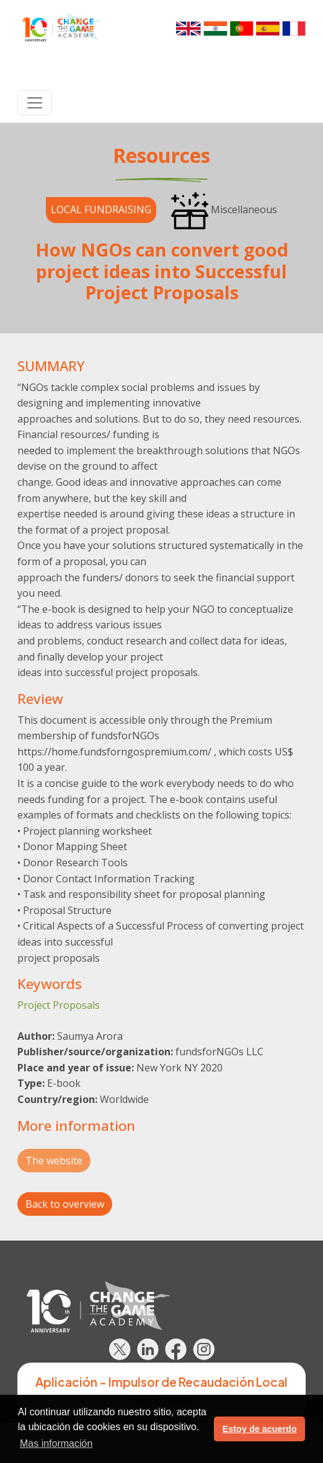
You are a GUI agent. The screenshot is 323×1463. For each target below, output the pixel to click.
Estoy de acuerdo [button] (260, 1429)
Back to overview (64, 1204)
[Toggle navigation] (34, 102)
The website (53, 1160)
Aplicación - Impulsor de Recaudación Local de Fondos (161, 1390)
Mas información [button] (56, 1443)
